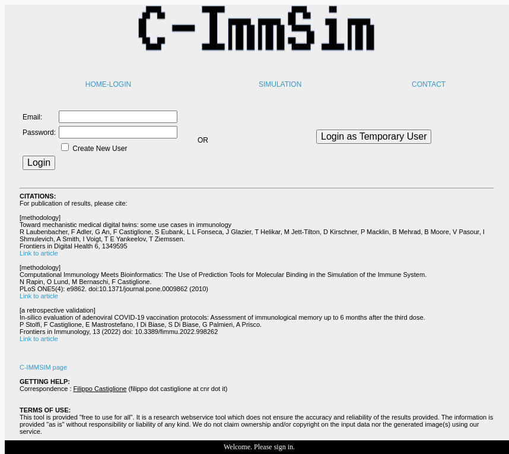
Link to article (39, 253)
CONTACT (429, 84)
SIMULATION (280, 84)
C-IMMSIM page (43, 367)
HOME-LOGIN (108, 84)
